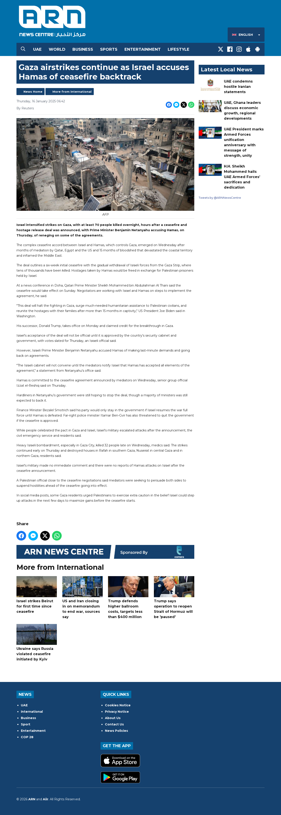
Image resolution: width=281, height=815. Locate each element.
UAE (37, 49)
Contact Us (114, 724)
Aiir (45, 799)
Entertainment (142, 49)
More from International (72, 91)
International (32, 712)
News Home (32, 91)
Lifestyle (178, 49)
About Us (113, 718)
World (57, 49)
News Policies (116, 731)
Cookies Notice (118, 705)
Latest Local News (226, 69)
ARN (31, 799)
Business (82, 49)
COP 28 (27, 737)
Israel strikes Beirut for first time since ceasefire (36, 595)
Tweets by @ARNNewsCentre (220, 197)
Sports (108, 49)
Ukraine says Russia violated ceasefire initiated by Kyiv (36, 643)
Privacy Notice (117, 712)
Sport (25, 724)
